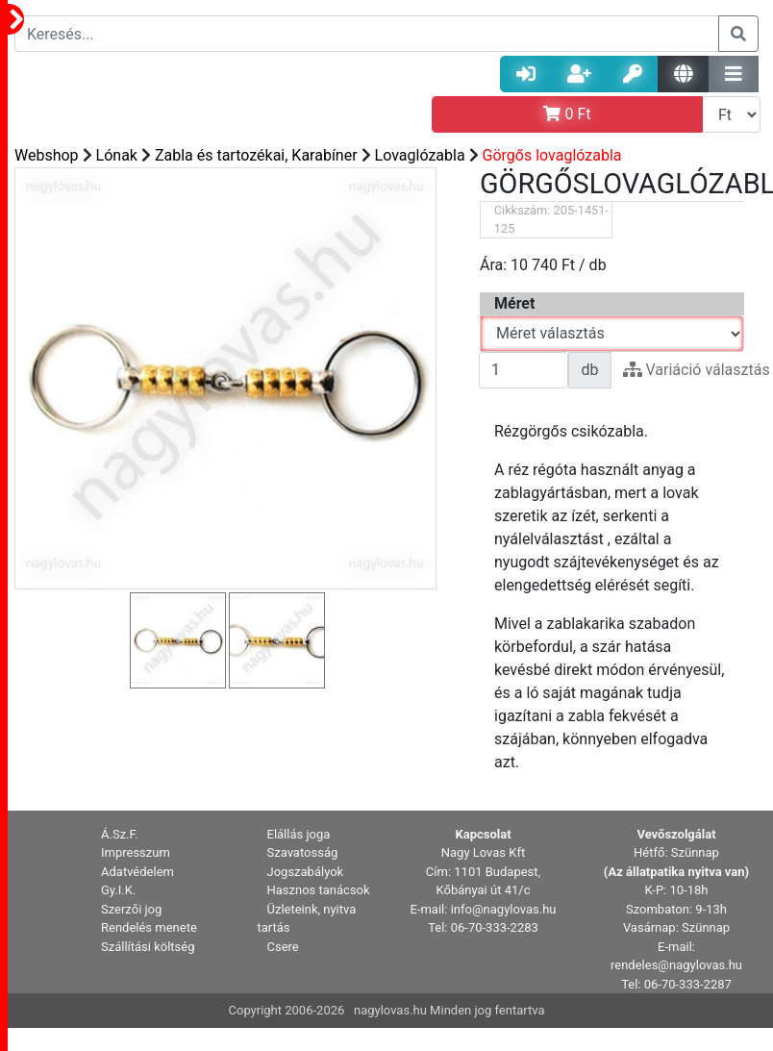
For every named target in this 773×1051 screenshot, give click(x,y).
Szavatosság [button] (302, 852)
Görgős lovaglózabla (552, 155)
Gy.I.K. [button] (118, 890)
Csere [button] (283, 946)
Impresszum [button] (135, 852)
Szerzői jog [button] (131, 909)
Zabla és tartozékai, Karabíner (256, 155)
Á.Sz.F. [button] (119, 834)
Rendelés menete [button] (149, 927)
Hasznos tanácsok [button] (318, 890)
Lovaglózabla (420, 155)
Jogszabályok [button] (305, 871)
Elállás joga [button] (299, 834)
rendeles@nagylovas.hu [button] (676, 965)
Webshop (46, 155)
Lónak (116, 155)
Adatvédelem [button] (137, 871)
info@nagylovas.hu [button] (504, 909)
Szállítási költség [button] (148, 946)
